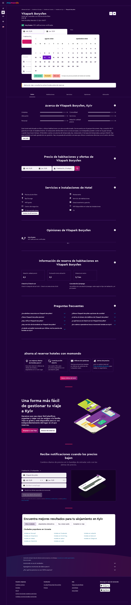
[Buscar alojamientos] (3, 12)
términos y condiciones (51, 498)
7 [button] (53, 53)
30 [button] (62, 66)
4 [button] (40, 53)
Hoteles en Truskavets (60, 533)
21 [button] (53, 62)
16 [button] (62, 57)
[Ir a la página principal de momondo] (13, 3)
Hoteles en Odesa (29, 538)
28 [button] (53, 66)
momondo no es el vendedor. (69, 563)
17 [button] (35, 62)
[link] (68, 378)
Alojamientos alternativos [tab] (46, 524)
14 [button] (53, 57)
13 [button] (49, 57)
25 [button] (40, 66)
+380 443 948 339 (27, 22)
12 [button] (44, 57)
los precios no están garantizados (65, 558)
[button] (3, 3)
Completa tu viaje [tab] (78, 524)
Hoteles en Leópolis (90, 533)
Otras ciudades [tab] (30, 524)
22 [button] (58, 62)
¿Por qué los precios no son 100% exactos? (69, 570)
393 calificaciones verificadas (43, 25)
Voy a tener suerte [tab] (63, 524)
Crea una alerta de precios (101, 366)
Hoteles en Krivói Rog (60, 536)
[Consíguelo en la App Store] (105, 590)
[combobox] (45, 475)
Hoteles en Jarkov (59, 538)
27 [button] (49, 66)
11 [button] (40, 57)
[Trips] (3, 21)
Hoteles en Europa (37, 9)
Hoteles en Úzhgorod (90, 538)
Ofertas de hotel (25, 9)
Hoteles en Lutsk (59, 541)
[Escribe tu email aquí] (45, 485)
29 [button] (58, 66)
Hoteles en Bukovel (90, 536)
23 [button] (62, 62)
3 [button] (35, 53)
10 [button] (36, 57)
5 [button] (44, 53)
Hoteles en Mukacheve (31, 536)
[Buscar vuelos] (3, 8)
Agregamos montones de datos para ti (69, 567)
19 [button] (44, 62)
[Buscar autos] (3, 16)
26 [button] (44, 66)
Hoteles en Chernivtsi (30, 541)
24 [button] (36, 66)
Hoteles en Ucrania (48, 9)
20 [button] (49, 62)
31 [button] (36, 71)
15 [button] (58, 57)
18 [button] (40, 62)
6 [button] (49, 53)
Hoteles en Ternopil (30, 533)
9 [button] (62, 53)
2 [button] (62, 48)
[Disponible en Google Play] (105, 585)
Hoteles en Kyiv (60, 9)
